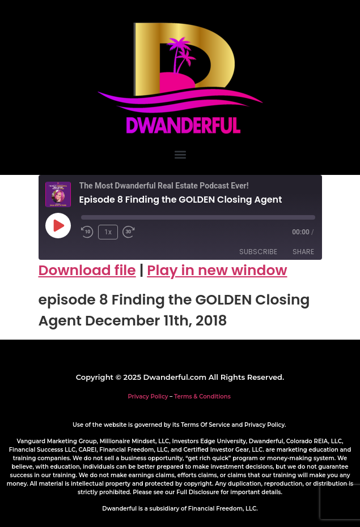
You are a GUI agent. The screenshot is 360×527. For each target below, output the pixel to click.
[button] (180, 154)
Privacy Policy (148, 396)
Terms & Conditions (202, 396)
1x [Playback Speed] (108, 232)
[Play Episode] (57, 225)
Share (303, 251)
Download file (87, 270)
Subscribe (258, 251)
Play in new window (217, 270)
